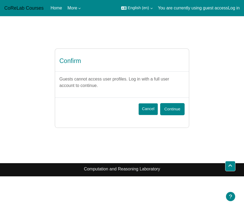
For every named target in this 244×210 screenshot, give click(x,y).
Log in (234, 8)
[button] (137, 8)
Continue (172, 109)
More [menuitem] (72, 8)
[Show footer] (230, 196)
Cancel (148, 109)
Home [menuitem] (56, 8)
